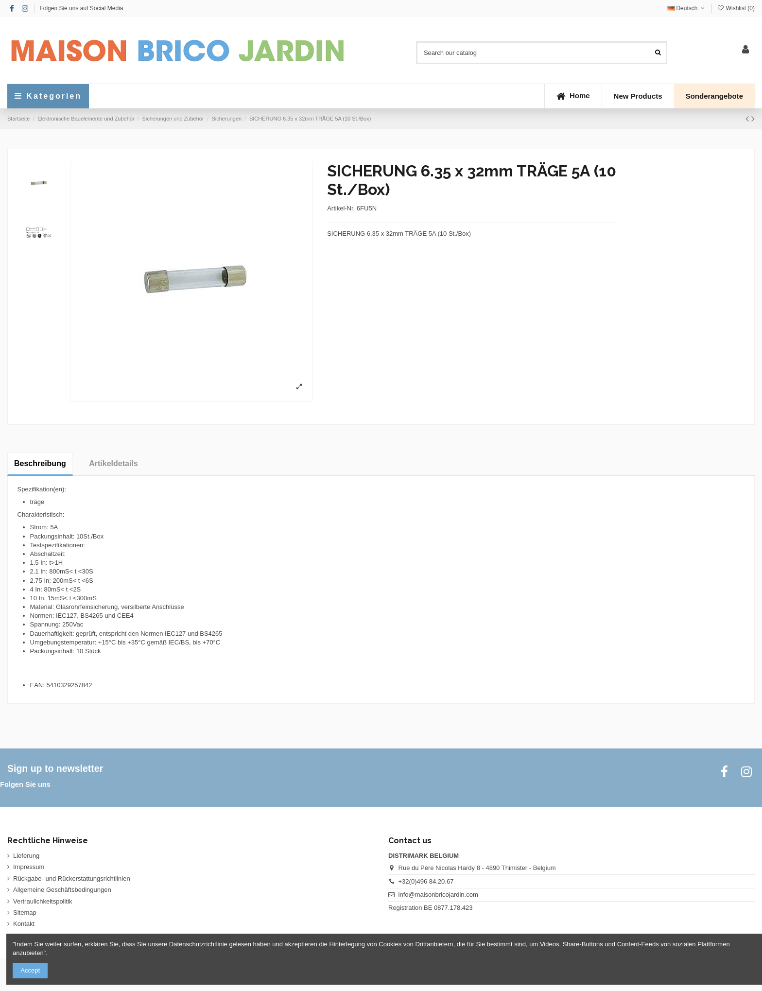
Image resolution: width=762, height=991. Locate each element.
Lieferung (26, 855)
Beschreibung (40, 463)
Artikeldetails (113, 463)
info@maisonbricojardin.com (438, 894)
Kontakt (24, 923)
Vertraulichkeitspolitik (42, 901)
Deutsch (687, 8)
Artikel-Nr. (341, 208)
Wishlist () (736, 8)
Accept (30, 970)
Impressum (28, 866)
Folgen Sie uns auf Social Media (81, 8)
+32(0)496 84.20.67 (426, 881)
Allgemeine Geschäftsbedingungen (62, 889)
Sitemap (24, 912)
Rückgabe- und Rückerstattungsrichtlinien (71, 878)
